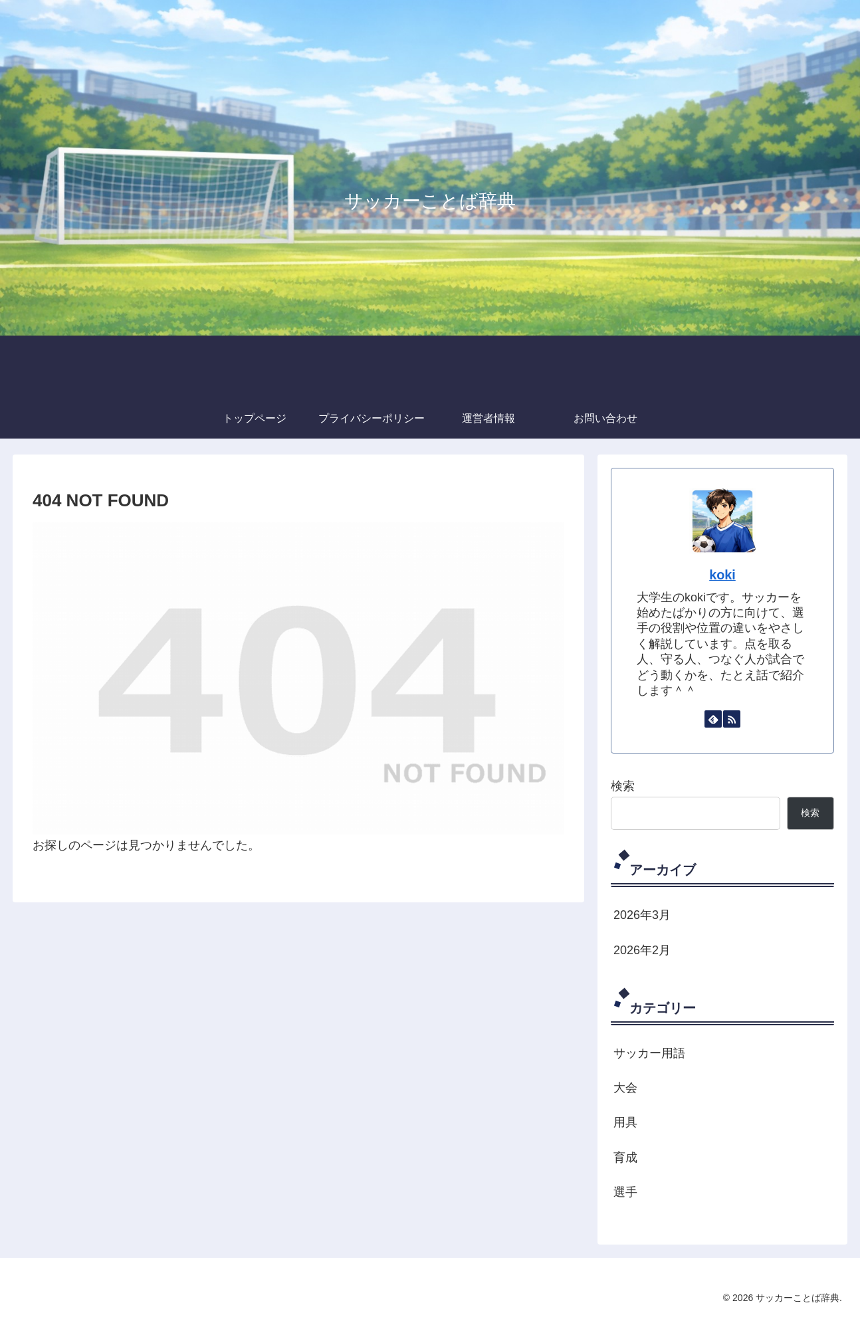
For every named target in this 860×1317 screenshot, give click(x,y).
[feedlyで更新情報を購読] (713, 719)
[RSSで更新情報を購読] (731, 719)
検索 (623, 786)
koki (722, 574)
